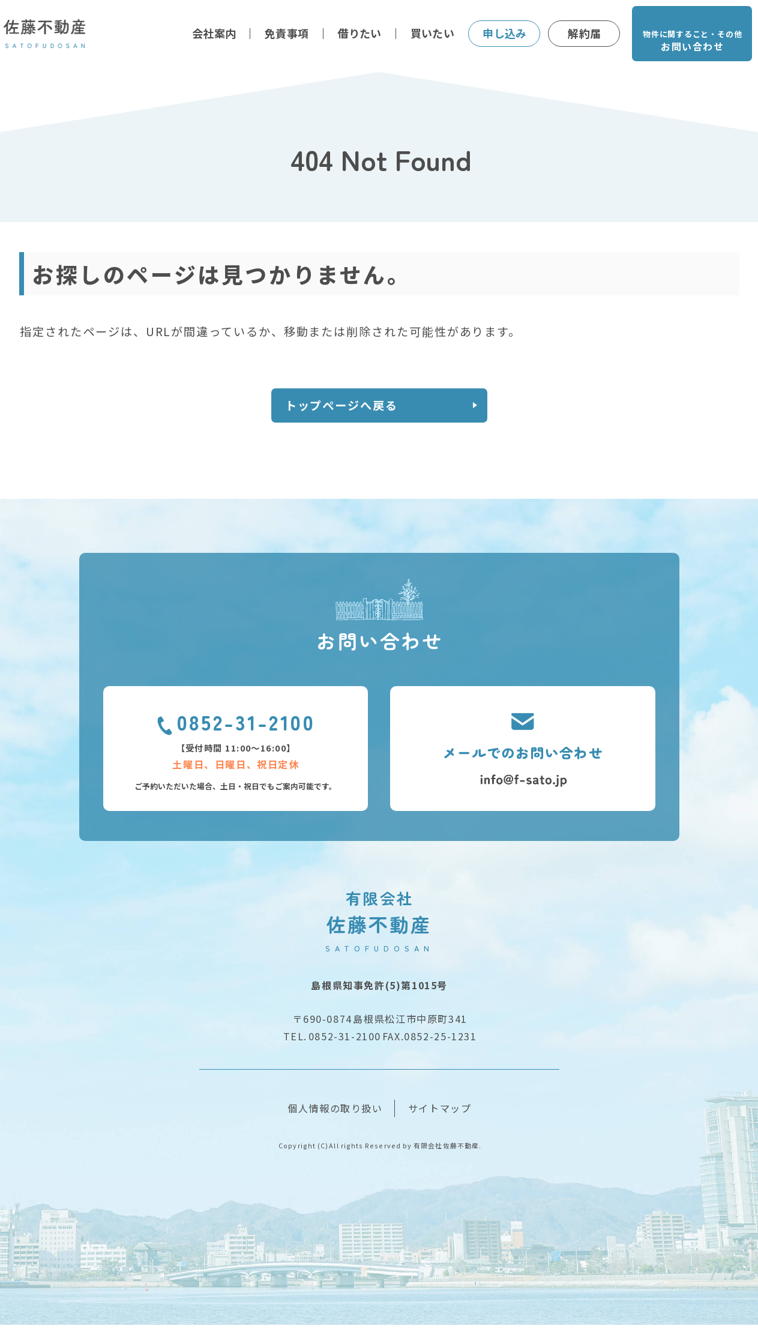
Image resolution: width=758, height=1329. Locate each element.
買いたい (432, 33)
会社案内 (214, 33)
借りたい (359, 33)
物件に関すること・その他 (692, 41)
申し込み (504, 33)
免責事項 (286, 33)
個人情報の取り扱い (335, 1112)
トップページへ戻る (351, 407)
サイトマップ (440, 1112)
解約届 (584, 33)
